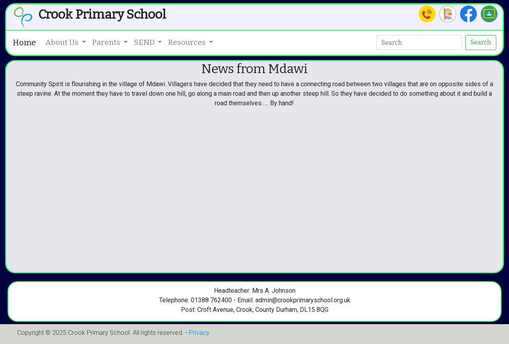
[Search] (419, 42)
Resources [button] (187, 42)
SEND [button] (145, 42)
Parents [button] (107, 42)
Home (24, 42)
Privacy (199, 332)
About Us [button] (62, 42)
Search (480, 42)
